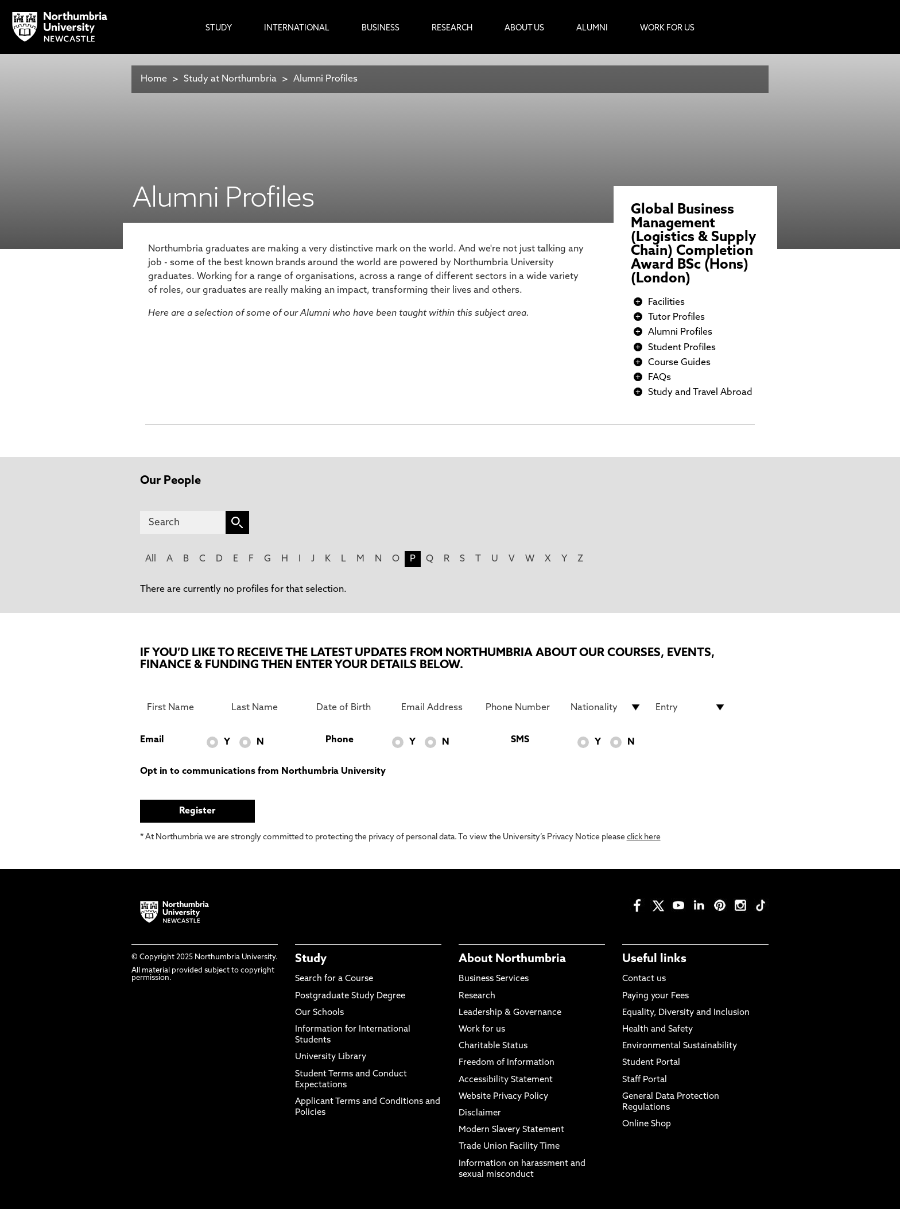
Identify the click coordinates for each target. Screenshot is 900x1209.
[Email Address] (436, 707)
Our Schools (319, 1013)
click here (644, 837)
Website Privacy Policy (503, 1096)
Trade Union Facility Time (509, 1146)
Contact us (644, 979)
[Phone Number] (521, 707)
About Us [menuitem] (524, 28)
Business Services (494, 979)
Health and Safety (657, 1029)
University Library (330, 1057)
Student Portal (651, 1063)
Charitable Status (493, 1046)
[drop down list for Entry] (691, 707)
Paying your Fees (655, 996)
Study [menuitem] (218, 28)
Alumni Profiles (325, 79)
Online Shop (646, 1124)
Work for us (482, 1029)
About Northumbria (512, 959)
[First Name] (182, 707)
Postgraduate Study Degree (350, 996)
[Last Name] (267, 707)
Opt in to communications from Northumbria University (263, 771)
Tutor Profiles (676, 317)
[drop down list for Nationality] (606, 707)
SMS (520, 740)
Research (477, 996)
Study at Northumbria (230, 79)
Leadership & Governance (510, 1013)
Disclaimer (480, 1113)
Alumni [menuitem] (592, 28)
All (150, 559)
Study (311, 959)
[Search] (183, 522)
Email (152, 740)
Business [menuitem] (380, 28)
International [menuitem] (296, 28)
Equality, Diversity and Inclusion (686, 1013)
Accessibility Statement (506, 1080)
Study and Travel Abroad (700, 392)
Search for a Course (334, 979)
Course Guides (679, 362)
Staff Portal (644, 1080)
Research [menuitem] (452, 28)
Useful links (654, 959)
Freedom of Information (506, 1063)
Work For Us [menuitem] (667, 28)
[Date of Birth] (352, 707)
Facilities (666, 302)
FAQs (659, 377)
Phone (339, 740)
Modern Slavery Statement (511, 1130)
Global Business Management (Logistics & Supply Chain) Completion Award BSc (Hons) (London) (693, 244)
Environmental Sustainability (679, 1046)
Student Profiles (682, 347)
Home (154, 79)
